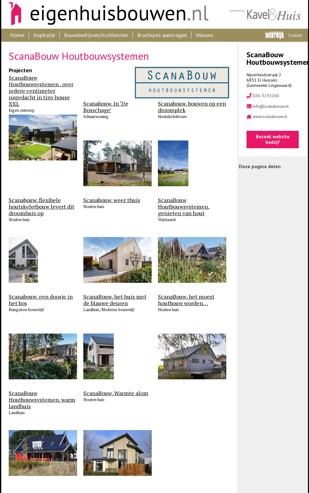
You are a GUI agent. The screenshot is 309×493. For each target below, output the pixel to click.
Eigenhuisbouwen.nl (105, 14)
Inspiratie (44, 35)
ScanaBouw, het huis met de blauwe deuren (114, 299)
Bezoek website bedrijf (272, 139)
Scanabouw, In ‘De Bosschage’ (105, 106)
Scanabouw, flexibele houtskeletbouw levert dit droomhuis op (41, 206)
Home (17, 35)
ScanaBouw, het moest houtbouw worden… (186, 299)
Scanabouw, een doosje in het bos (41, 299)
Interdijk (274, 35)
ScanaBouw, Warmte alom (115, 393)
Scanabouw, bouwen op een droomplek (192, 106)
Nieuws (204, 35)
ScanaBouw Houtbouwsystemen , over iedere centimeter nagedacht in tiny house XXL (41, 90)
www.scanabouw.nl (270, 116)
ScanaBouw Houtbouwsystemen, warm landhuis (42, 400)
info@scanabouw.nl (271, 106)
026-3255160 (266, 95)
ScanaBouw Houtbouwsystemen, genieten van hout (184, 206)
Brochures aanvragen (162, 35)
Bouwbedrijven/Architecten (96, 35)
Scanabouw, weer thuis (111, 200)
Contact (295, 35)
